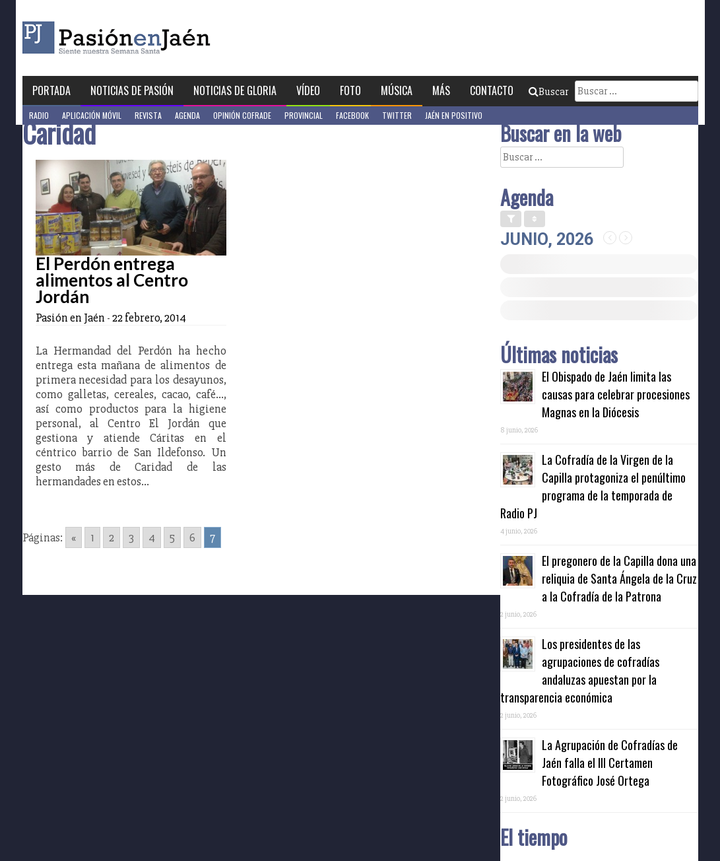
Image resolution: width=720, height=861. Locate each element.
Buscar (548, 91)
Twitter (397, 115)
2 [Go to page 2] (111, 537)
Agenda (187, 115)
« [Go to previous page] (73, 537)
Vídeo (308, 90)
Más (441, 90)
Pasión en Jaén (151, 38)
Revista (148, 115)
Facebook (352, 115)
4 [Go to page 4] (151, 537)
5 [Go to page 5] (172, 537)
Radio (39, 115)
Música (396, 90)
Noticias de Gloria (235, 90)
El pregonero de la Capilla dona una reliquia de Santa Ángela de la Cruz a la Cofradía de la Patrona (619, 578)
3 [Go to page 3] (131, 537)
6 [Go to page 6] (192, 537)
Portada (51, 90)
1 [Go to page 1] (92, 537)
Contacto (491, 90)
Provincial (303, 115)
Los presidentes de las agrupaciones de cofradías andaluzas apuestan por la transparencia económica (579, 670)
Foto (350, 90)
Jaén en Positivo (453, 115)
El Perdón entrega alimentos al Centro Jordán (112, 280)
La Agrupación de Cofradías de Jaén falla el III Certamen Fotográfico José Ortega (610, 762)
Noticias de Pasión (132, 90)
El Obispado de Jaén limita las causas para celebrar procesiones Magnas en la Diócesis (616, 394)
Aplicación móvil (91, 115)
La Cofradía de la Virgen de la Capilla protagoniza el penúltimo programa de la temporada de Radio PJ (593, 486)
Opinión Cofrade (242, 115)
